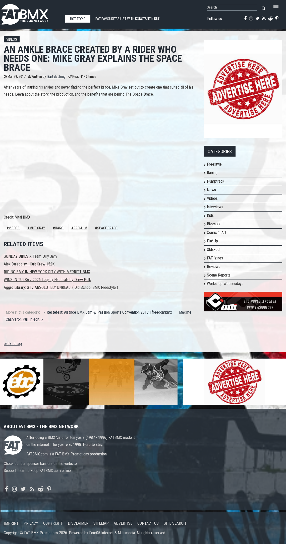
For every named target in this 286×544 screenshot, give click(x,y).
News (211, 189)
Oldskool (213, 249)
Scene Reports (219, 275)
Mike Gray (37, 228)
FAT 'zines (215, 258)
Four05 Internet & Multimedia (112, 532)
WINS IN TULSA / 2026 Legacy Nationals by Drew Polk (47, 279)
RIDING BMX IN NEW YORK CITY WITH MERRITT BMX (47, 271)
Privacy (31, 523)
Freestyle (214, 164)
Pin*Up (212, 241)
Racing (212, 172)
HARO (59, 228)
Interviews (215, 207)
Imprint (11, 523)
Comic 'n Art (216, 232)
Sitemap (101, 523)
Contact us (148, 523)
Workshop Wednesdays (225, 283)
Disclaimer (78, 523)
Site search (175, 523)
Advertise (123, 523)
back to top (13, 343)
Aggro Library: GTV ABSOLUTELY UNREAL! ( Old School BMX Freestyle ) (61, 287)
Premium (80, 228)
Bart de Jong (56, 77)
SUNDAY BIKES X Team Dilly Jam (30, 256)
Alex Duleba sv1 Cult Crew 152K (29, 264)
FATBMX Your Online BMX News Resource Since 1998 (30, 13)
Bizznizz (213, 224)
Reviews (213, 266)
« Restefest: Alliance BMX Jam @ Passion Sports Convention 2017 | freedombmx (108, 312)
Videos (11, 39)
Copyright (53, 523)
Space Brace (107, 228)
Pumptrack (215, 181)
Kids (210, 215)
